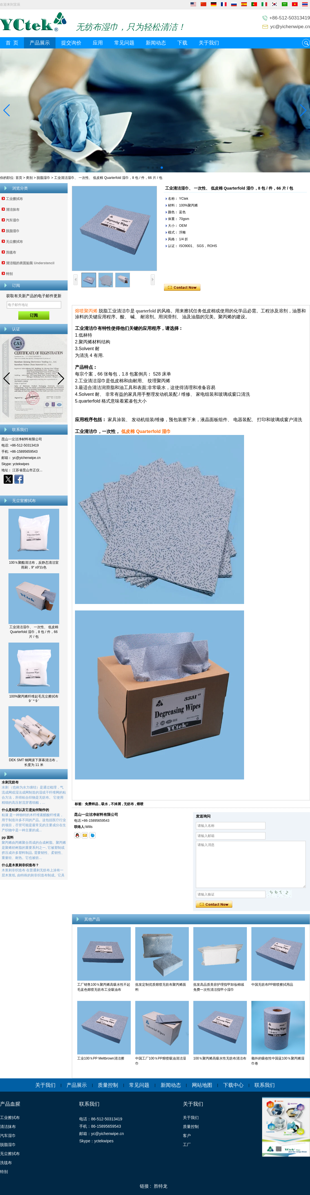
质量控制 (108, 1085)
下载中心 (233, 1085)
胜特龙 (160, 1186)
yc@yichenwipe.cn (290, 26)
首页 (18, 178)
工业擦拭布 (14, 199)
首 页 (12, 43)
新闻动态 (156, 43)
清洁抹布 (12, 210)
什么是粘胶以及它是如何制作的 (25, 811)
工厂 (187, 1144)
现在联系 (34, 489)
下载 (182, 43)
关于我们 (209, 43)
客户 (187, 1135)
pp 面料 (8, 839)
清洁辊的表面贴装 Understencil (30, 263)
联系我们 (264, 1085)
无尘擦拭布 (14, 242)
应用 (98, 43)
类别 (29, 178)
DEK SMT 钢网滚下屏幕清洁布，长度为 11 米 (34, 762)
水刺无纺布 (10, 784)
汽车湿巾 (12, 220)
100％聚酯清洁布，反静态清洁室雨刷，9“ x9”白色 (34, 565)
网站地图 (202, 1085)
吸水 (104, 804)
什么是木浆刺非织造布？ (20, 867)
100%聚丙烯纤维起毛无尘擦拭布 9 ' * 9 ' (34, 698)
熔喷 (140, 804)
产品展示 (40, 43)
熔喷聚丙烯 (86, 310)
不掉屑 (116, 804)
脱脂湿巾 (43, 178)
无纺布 (129, 804)
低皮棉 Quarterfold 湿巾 (146, 431)
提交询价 (71, 43)
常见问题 (124, 43)
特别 (9, 274)
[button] (148, 167)
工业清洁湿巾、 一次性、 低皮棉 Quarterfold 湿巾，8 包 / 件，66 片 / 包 (34, 632)
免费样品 (91, 804)
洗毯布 (11, 252)
